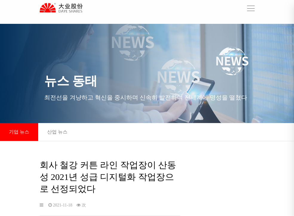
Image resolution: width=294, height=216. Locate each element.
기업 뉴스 (19, 131)
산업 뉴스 (57, 131)
